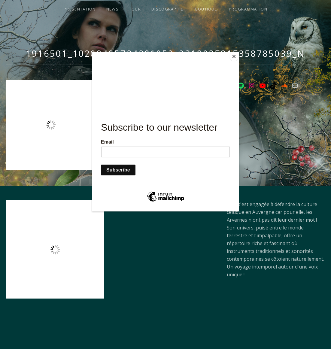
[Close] (237, 53)
